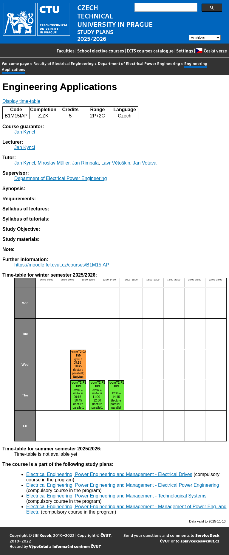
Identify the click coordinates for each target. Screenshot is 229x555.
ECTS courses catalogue (150, 50)
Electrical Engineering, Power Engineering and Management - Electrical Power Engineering (122, 485)
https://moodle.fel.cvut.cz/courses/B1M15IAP (61, 264)
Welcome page (15, 63)
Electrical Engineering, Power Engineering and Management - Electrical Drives (109, 474)
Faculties (66, 50)
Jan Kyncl (24, 131)
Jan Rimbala (85, 162)
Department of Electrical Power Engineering (139, 63)
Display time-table (21, 101)
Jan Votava (145, 162)
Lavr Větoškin (115, 162)
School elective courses (100, 50)
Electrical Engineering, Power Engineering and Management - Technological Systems (116, 495)
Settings (184, 50)
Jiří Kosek (42, 535)
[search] (165, 7)
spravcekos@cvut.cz (199, 541)
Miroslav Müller (53, 162)
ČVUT (105, 535)
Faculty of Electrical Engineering (63, 63)
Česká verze (211, 50)
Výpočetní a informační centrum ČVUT (65, 546)
